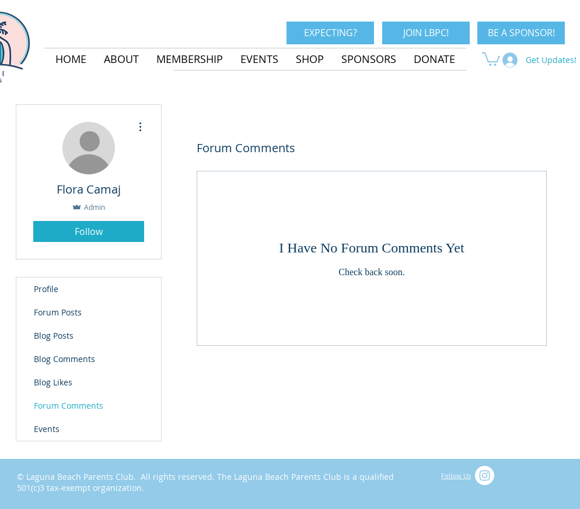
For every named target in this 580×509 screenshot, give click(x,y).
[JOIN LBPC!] (426, 33)
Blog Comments (64, 358)
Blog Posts (54, 335)
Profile (46, 288)
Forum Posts (58, 312)
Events (47, 428)
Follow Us (456, 475)
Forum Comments (68, 405)
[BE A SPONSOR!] (521, 33)
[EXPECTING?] (330, 33)
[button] (491, 58)
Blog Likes (53, 382)
